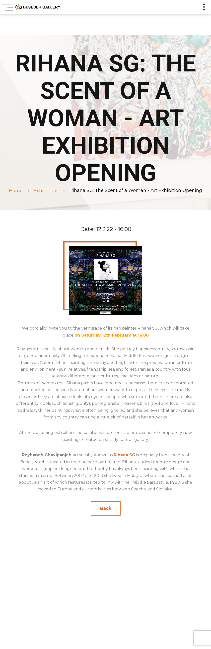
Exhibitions (46, 190)
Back (106, 508)
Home (16, 190)
